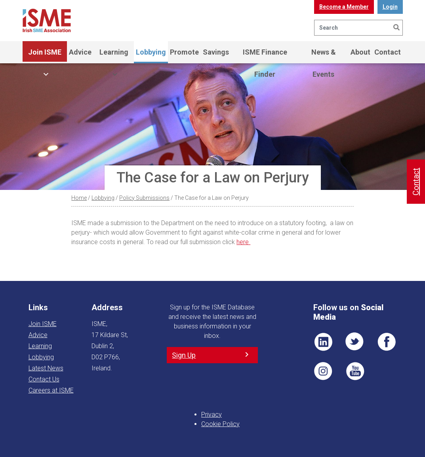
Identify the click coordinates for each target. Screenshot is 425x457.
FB (386, 342)
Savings (216, 52)
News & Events (323, 55)
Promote (184, 52)
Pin (323, 371)
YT (355, 371)
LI (323, 342)
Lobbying (151, 52)
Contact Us (44, 379)
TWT (355, 342)
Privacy (211, 414)
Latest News (46, 368)
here (243, 242)
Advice (80, 52)
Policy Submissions (144, 198)
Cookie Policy (220, 424)
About (360, 52)
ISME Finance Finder (265, 55)
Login (390, 7)
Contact (387, 52)
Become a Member (344, 7)
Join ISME (44, 55)
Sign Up (184, 355)
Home (79, 198)
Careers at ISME (51, 390)
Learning (113, 55)
